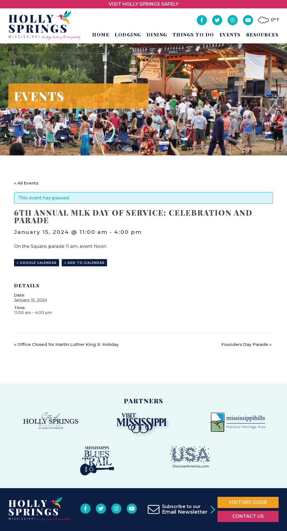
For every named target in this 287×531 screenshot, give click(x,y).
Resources (262, 35)
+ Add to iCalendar (84, 263)
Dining (157, 35)
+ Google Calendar (37, 263)
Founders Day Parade (246, 344)
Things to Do (193, 35)
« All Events (26, 183)
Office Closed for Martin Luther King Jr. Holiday (66, 344)
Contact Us (248, 516)
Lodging (128, 35)
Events (230, 35)
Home (100, 35)
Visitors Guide (248, 502)
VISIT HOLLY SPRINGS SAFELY (144, 4)
